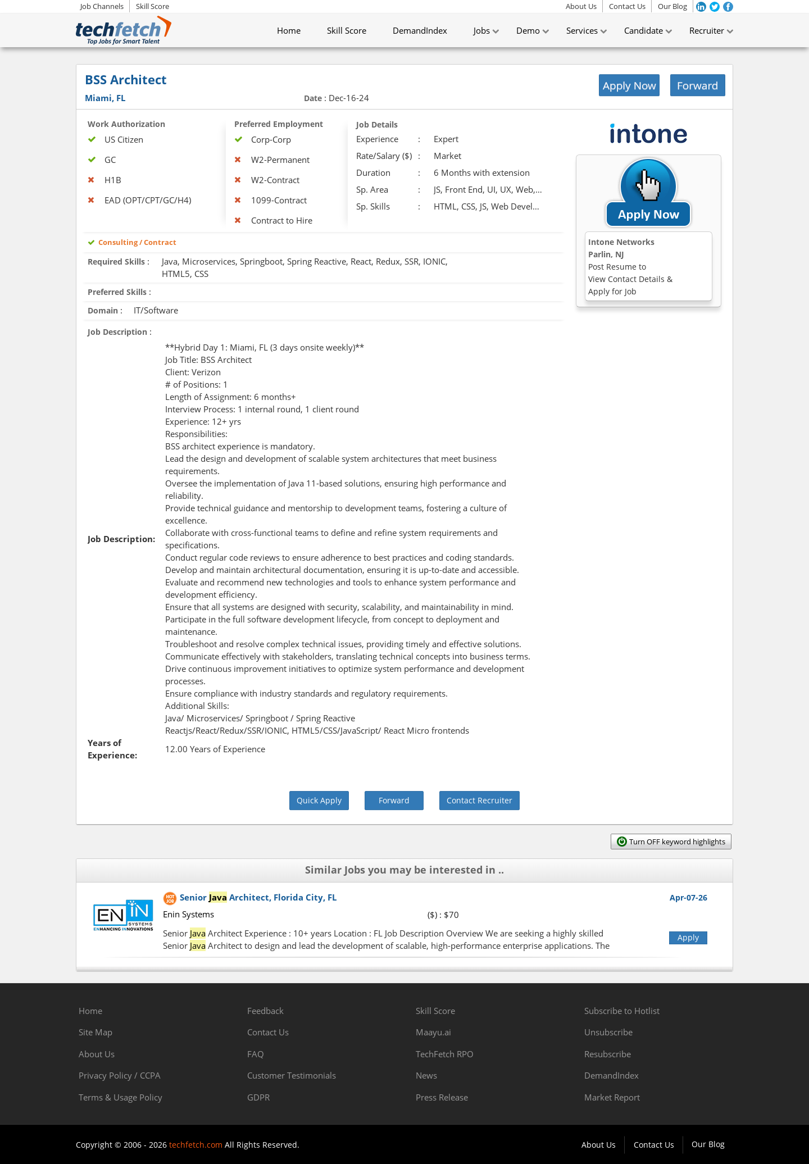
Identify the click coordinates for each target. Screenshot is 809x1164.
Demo (528, 30)
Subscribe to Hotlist (622, 1010)
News (426, 1075)
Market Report (612, 1097)
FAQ (255, 1054)
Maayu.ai (433, 1032)
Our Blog (672, 6)
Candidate (643, 30)
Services (582, 30)
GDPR (258, 1097)
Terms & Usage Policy (120, 1097)
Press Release (442, 1097)
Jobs (482, 30)
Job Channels (102, 6)
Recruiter (706, 30)
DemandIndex (420, 30)
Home (289, 30)
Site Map (95, 1032)
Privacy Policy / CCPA (120, 1075)
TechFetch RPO (445, 1054)
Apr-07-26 (688, 897)
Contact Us (627, 6)
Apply (688, 937)
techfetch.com (195, 1144)
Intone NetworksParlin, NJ (630, 267)
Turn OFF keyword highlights (677, 841)
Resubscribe (607, 1054)
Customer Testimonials (291, 1075)
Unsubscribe (608, 1032)
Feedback (265, 1010)
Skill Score (152, 6)
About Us (581, 6)
